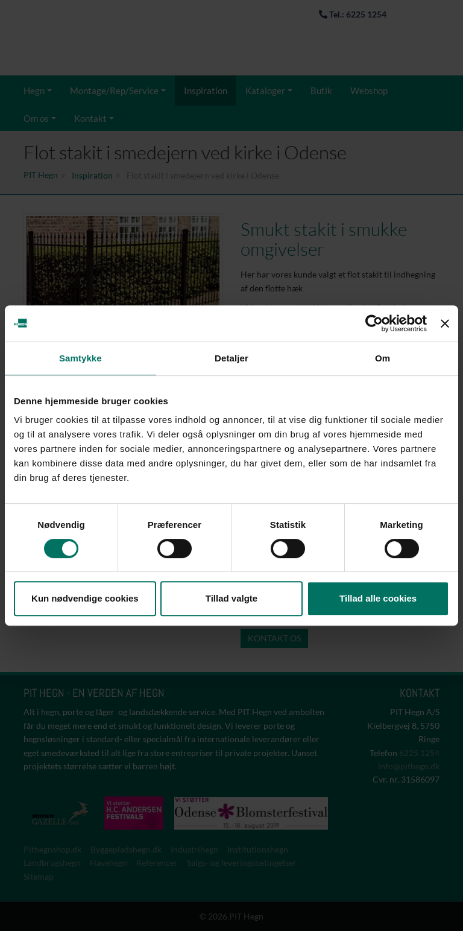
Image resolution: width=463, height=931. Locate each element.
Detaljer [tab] (231, 358)
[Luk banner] (445, 323)
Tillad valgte (231, 598)
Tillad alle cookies (378, 598)
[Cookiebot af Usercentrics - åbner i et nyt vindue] (374, 323)
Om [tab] (382, 358)
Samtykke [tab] (80, 358)
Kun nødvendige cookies (85, 598)
